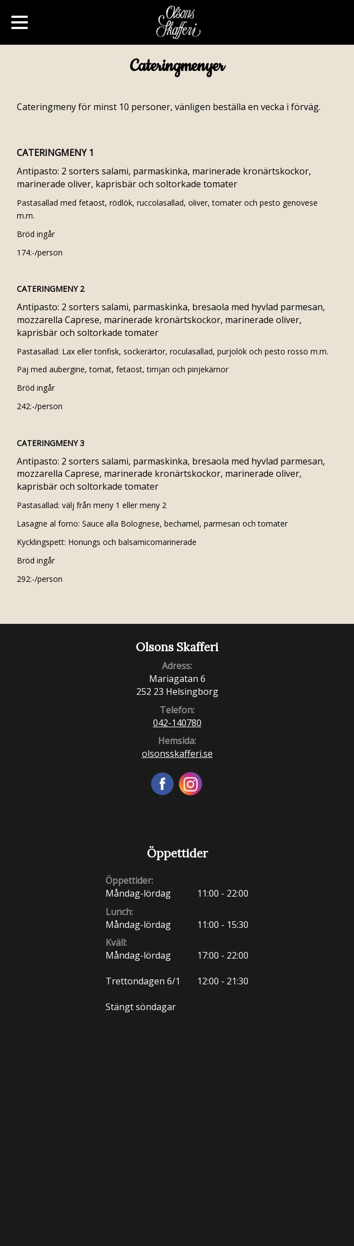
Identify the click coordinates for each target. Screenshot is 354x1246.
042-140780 (177, 723)
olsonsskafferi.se (177, 753)
